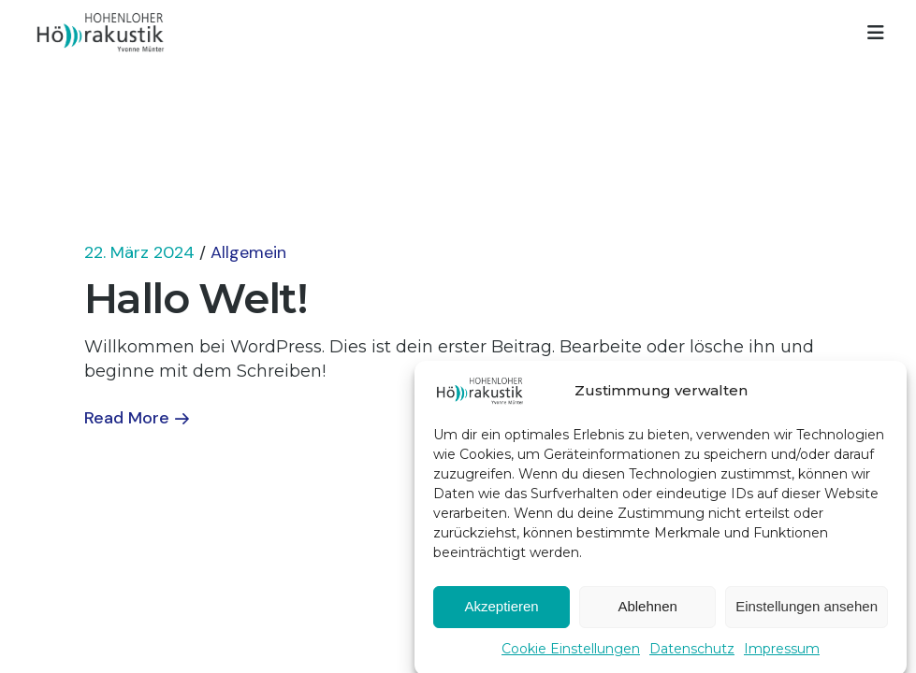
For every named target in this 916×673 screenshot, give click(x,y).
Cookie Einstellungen (571, 654)
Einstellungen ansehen (806, 612)
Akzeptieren (501, 612)
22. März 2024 (139, 252)
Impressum (782, 654)
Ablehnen (647, 612)
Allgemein (248, 252)
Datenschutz (691, 654)
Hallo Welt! (196, 297)
